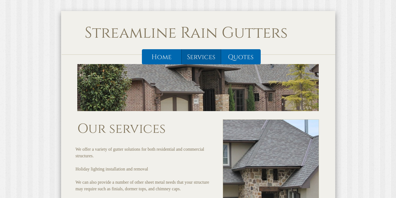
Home (162, 57)
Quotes (241, 57)
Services (201, 57)
